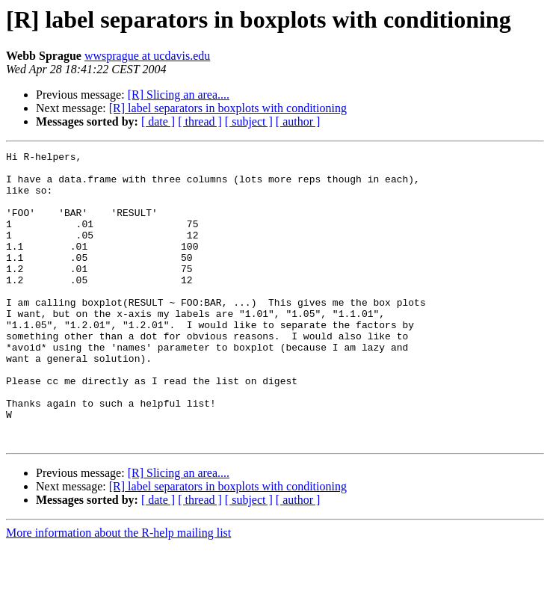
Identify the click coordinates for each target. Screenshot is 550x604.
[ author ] (298, 121)
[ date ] (158, 121)
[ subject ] (249, 121)
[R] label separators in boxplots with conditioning (228, 108)
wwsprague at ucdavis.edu (147, 55)
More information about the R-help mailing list (118, 591)
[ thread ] (200, 121)
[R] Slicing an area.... (178, 94)
